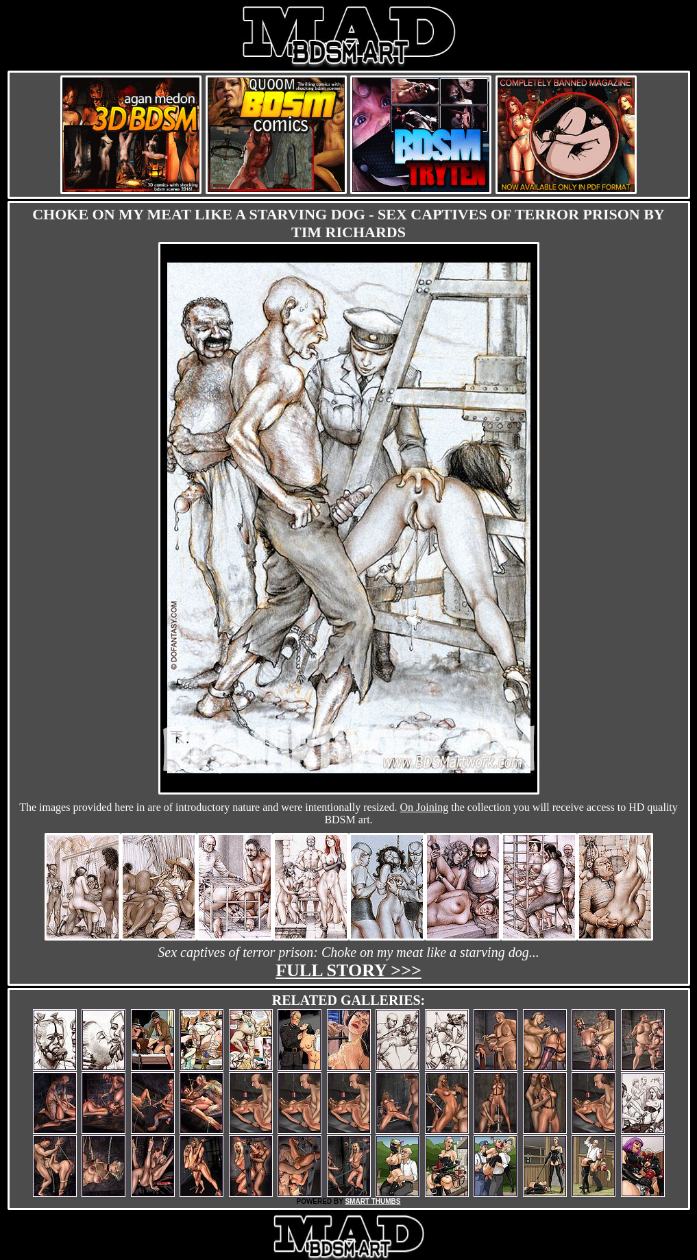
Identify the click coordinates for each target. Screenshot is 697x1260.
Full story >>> (348, 970)
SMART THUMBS (372, 1201)
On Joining (424, 807)
